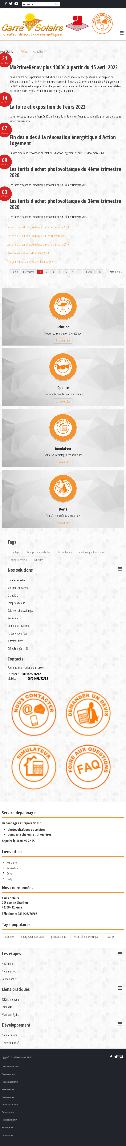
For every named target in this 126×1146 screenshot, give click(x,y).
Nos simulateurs (10, 971)
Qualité (63, 387)
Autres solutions (15, 641)
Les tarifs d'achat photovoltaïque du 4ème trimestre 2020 (65, 172)
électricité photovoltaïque (91, 552)
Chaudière (13, 595)
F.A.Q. (10, 879)
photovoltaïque (64, 552)
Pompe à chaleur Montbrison (10, 1081)
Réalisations (13, 868)
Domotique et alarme (19, 626)
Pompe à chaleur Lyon (8, 1097)
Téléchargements (10, 999)
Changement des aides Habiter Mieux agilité (30, 261)
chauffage (15, 552)
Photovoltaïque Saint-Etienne (10, 1104)
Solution (63, 326)
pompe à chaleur (19, 560)
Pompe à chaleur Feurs (8, 1089)
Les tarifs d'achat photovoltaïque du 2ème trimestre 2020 (38, 227)
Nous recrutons (9, 1035)
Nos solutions (8, 964)
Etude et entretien (17, 580)
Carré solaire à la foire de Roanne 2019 (28, 253)
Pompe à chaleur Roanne (9, 1074)
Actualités (12, 863)
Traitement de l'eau (17, 633)
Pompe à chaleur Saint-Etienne (10, 1066)
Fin (99, 272)
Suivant (88, 272)
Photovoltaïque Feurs (8, 1127)
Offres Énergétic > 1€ (18, 648)
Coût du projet (9, 979)
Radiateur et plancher (18, 588)
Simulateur (63, 448)
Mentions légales (10, 1015)
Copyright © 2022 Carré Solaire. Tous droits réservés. (17, 1057)
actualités (38, 560)
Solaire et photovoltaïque (20, 611)
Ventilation (13, 618)
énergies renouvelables (38, 552)
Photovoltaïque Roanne (8, 1112)
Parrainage (7, 1007)
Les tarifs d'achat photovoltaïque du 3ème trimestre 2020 (65, 204)
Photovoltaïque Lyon (7, 1135)
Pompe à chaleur (16, 603)
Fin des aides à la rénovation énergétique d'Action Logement (63, 140)
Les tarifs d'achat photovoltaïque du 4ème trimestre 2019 (38, 244)
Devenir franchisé (10, 1043)
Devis (63, 509)
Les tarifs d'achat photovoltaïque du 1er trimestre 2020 (36, 236)
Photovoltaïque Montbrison (9, 1119)
